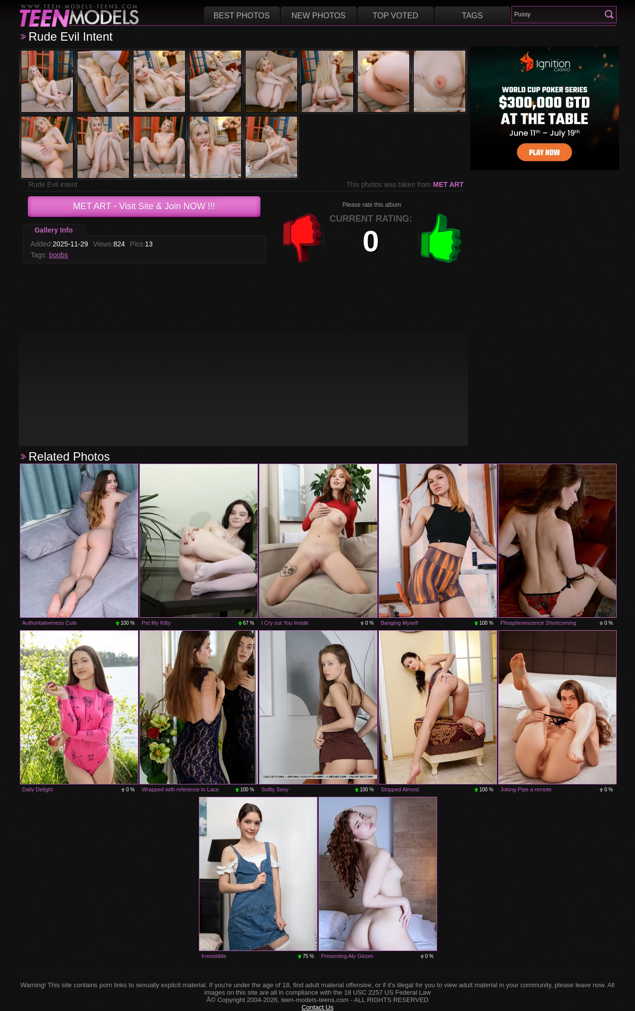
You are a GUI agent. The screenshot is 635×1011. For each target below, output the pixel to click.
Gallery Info (53, 230)
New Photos (318, 15)
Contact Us (317, 1007)
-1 (302, 238)
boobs (58, 255)
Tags (472, 15)
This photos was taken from (405, 184)
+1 (441, 238)
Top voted (395, 15)
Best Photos (241, 15)
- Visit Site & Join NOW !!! (144, 206)
